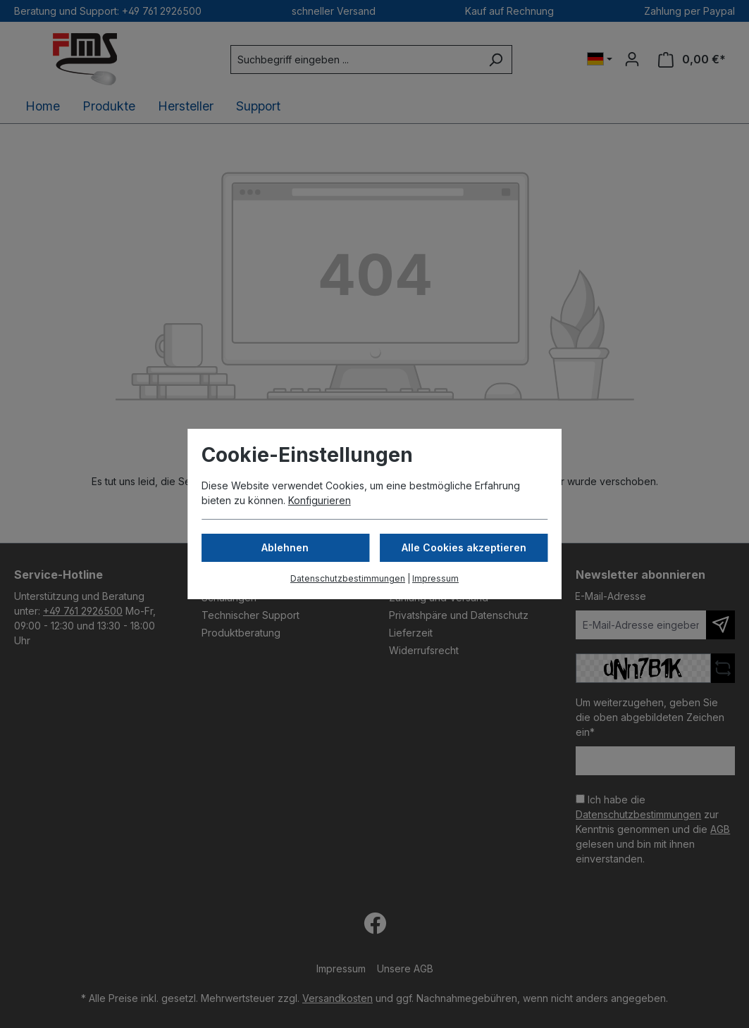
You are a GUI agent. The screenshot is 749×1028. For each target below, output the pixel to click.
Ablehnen (285, 547)
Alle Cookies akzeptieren (464, 547)
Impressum (435, 578)
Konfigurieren (319, 500)
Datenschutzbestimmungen (347, 578)
